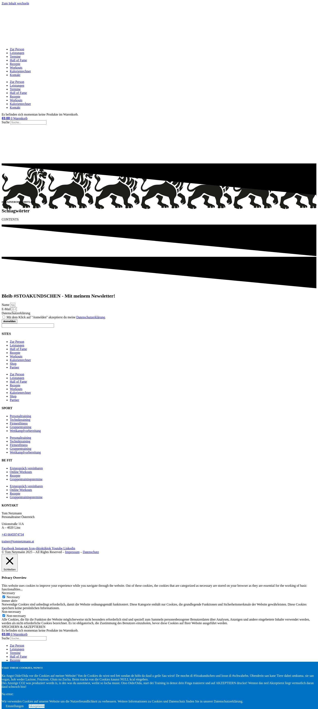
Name (6, 305)
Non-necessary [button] (11, 611)
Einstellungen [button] (15, 706)
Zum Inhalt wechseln (15, 3)
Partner (14, 367)
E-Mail (7, 309)
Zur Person (17, 49)
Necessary (13, 597)
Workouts (16, 67)
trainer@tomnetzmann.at (18, 541)
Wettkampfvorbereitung (25, 430)
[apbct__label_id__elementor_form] (28, 325)
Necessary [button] (8, 593)
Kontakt (15, 75)
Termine (15, 56)
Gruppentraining (20, 427)
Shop (13, 363)
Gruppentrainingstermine (26, 479)
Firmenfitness (19, 423)
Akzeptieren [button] (37, 706)
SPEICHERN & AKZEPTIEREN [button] (23, 627)
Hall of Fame (18, 60)
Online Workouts (21, 472)
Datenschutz (91, 552)
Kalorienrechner (20, 71)
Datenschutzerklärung (16, 313)
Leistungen (17, 53)
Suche (6, 122)
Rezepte (15, 64)
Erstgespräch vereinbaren (26, 468)
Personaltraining (20, 416)
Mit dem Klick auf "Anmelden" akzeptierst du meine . (56, 317)
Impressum (72, 552)
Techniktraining (20, 419)
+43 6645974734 (13, 534)
